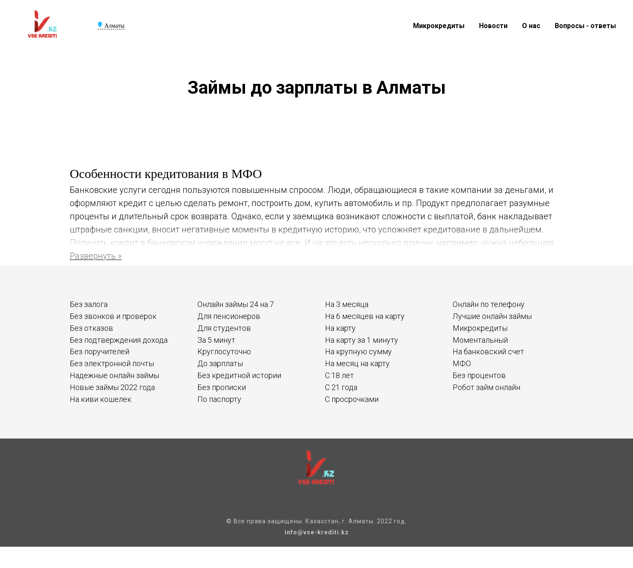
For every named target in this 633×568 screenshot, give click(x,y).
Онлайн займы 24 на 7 (235, 304)
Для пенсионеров (228, 316)
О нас (531, 26)
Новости (493, 26)
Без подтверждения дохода (119, 340)
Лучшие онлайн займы (492, 316)
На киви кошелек (100, 399)
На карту (340, 328)
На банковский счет (488, 351)
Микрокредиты (439, 26)
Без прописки (221, 387)
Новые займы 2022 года (112, 387)
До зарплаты (220, 363)
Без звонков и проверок (113, 316)
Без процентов (479, 375)
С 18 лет (339, 375)
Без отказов (91, 328)
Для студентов (224, 328)
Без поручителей (99, 351)
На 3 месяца (346, 304)
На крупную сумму (358, 351)
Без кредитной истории (239, 375)
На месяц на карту (357, 363)
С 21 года (341, 387)
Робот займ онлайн (486, 387)
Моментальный (480, 340)
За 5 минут (216, 340)
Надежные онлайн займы (114, 375)
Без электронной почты (112, 363)
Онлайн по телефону (489, 304)
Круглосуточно (224, 351)
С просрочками (352, 399)
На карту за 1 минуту (361, 340)
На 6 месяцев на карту (365, 316)
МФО (462, 363)
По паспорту (219, 399)
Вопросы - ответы (585, 26)
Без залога (89, 304)
